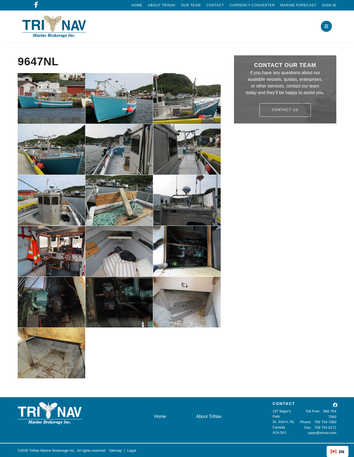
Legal (131, 450)
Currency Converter (252, 5)
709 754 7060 (325, 422)
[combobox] (337, 451)
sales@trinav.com (322, 432)
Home (136, 5)
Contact (215, 5)
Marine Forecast (298, 5)
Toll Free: (313, 411)
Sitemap (115, 450)
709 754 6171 (325, 427)
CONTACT (284, 403)
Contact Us (285, 110)
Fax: (308, 427)
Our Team (191, 5)
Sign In (329, 5)
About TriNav (161, 5)
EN (337, 451)
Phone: (306, 422)
